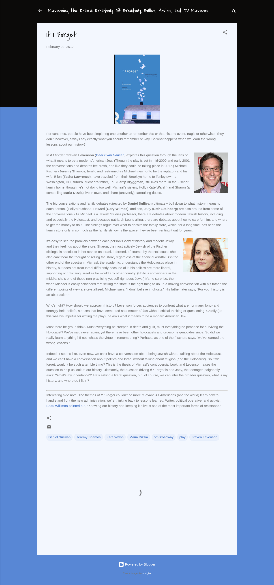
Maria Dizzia (138, 437)
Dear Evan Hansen (110, 155)
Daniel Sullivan (59, 437)
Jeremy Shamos (88, 437)
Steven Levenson (204, 437)
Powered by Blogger (137, 564)
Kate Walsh (115, 437)
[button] (225, 33)
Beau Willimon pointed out (65, 406)
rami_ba (146, 573)
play (182, 437)
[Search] (234, 12)
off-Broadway (163, 437)
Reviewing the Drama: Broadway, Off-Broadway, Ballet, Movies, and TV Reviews (128, 10)
